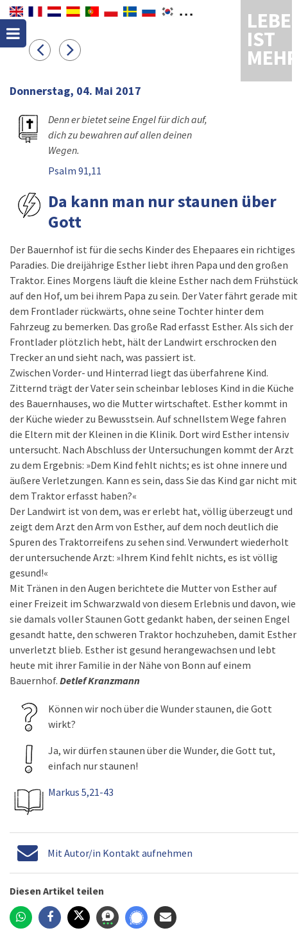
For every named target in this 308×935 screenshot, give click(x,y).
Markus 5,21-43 (81, 792)
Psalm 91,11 (74, 170)
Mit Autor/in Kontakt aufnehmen (120, 853)
